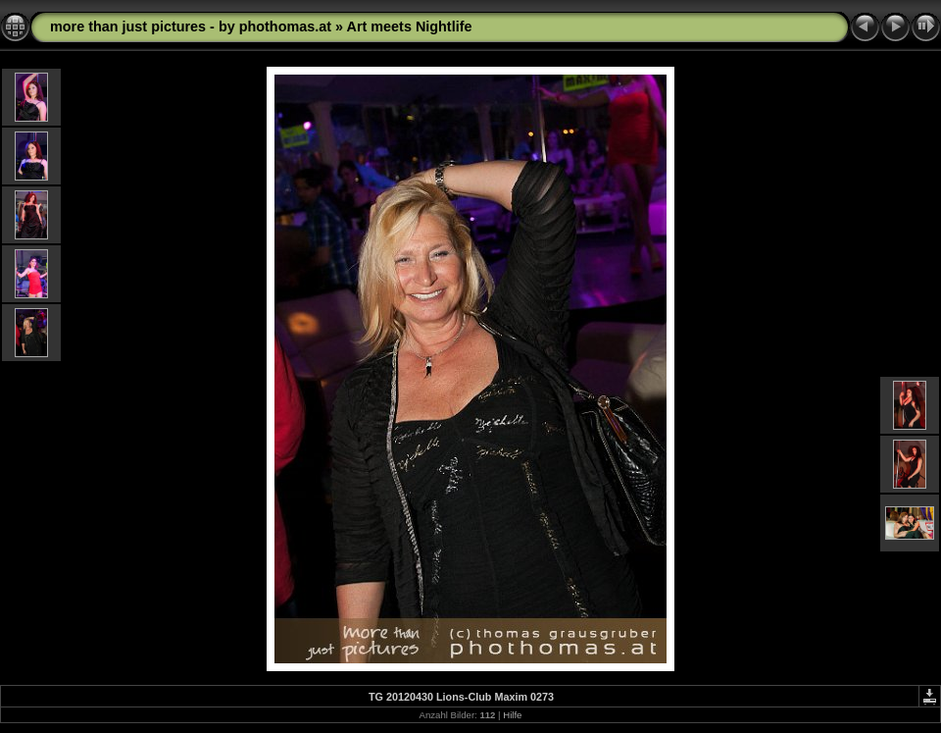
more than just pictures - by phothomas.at (190, 26)
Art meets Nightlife (409, 26)
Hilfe (512, 714)
